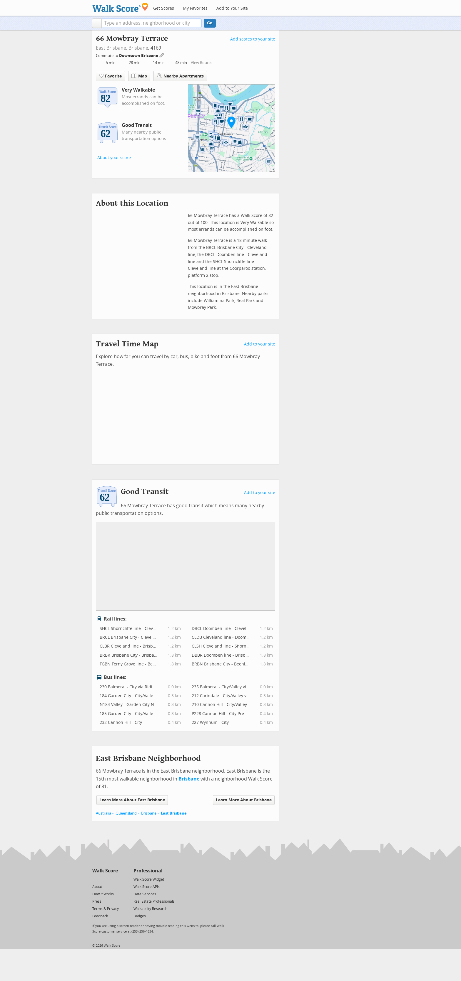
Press (96, 901)
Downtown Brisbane (139, 55)
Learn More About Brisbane (244, 800)
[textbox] (151, 23)
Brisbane (138, 48)
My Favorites (195, 8)
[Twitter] (95, 879)
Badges (139, 916)
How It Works (103, 894)
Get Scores (163, 8)
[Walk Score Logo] (120, 7)
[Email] (114, 879)
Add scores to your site (252, 39)
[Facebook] (104, 879)
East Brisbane (174, 813)
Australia (103, 813)
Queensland (126, 813)
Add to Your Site (232, 8)
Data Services (144, 894)
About (97, 887)
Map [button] (139, 76)
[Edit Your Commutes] (162, 55)
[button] (97, 23)
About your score (114, 157)
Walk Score (105, 871)
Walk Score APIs (146, 887)
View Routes (201, 62)
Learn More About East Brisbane (132, 800)
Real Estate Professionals (154, 901)
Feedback (100, 916)
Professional (148, 871)
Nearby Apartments (180, 76)
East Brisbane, (111, 48)
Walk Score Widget (148, 879)
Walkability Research (150, 909)
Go (210, 23)
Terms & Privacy (105, 909)
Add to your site (259, 344)
